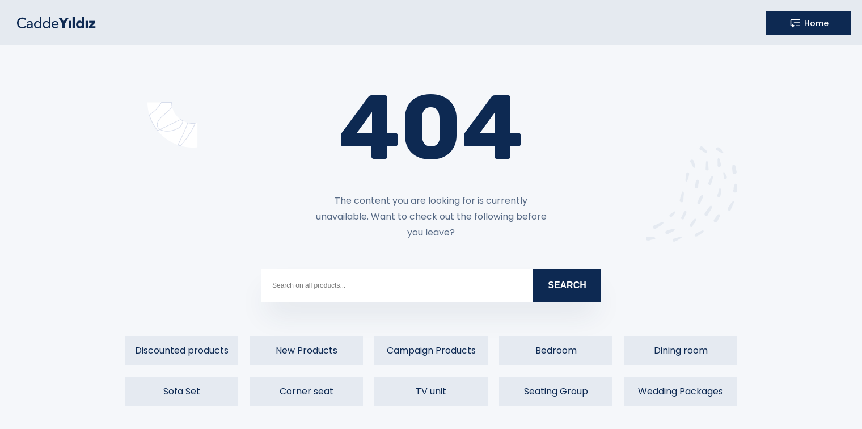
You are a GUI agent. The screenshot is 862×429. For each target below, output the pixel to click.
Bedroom (556, 350)
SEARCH (567, 285)
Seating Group (556, 391)
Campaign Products (431, 350)
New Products (306, 350)
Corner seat (306, 391)
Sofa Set (181, 391)
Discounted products (182, 350)
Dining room (681, 350)
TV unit (431, 391)
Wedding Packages (680, 391)
